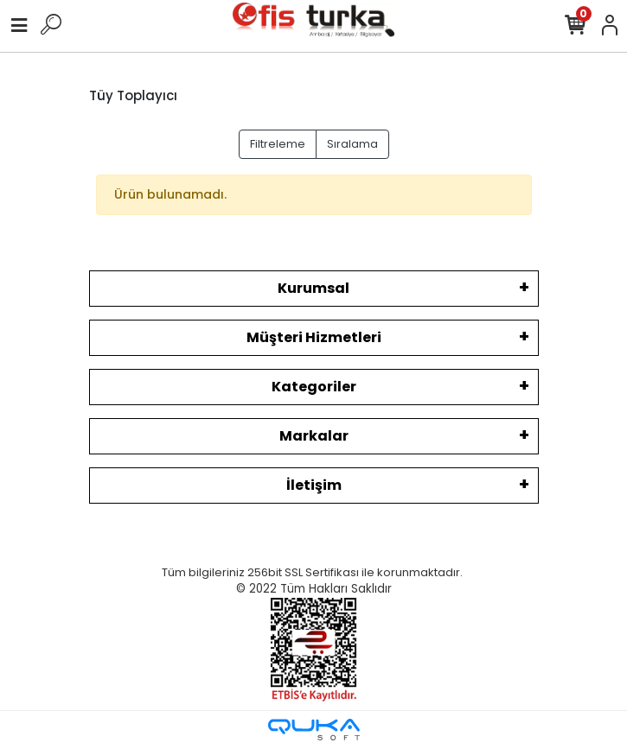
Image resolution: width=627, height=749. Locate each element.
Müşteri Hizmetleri (313, 337)
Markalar (314, 436)
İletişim (314, 485)
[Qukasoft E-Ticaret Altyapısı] (314, 729)
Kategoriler (314, 387)
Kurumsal (313, 288)
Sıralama (352, 144)
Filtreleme (277, 144)
